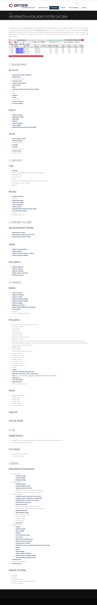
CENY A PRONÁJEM (74, 7)
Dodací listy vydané (17, 202)
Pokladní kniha (16, 559)
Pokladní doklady (21, 480)
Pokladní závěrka (21, 484)
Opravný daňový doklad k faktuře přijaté (24, 127)
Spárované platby (17, 303)
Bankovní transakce (18, 295)
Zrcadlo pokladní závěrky (23, 486)
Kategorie (15, 95)
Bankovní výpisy (17, 293)
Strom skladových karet (23, 535)
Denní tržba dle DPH (21, 504)
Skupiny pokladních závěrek (24, 488)
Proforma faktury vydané (19, 211)
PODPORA (63, 7)
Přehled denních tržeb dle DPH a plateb (27, 500)
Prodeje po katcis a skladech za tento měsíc (28, 496)
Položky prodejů (20, 478)
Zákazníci (15, 170)
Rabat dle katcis (16, 382)
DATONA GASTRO (43, 7)
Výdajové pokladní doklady (20, 301)
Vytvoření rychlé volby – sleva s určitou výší (25, 373)
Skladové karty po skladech (24, 541)
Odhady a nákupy (17, 115)
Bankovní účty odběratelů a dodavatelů (23, 307)
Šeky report (19, 523)
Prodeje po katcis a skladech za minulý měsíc (29, 498)
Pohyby (18, 527)
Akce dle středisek (17, 380)
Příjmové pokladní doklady (20, 299)
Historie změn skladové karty (24, 539)
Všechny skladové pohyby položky (26, 557)
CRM (11, 165)
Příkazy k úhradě (17, 297)
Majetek (13, 412)
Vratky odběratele (17, 204)
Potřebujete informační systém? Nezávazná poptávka (26, 56)
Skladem (18, 533)
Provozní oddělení (17, 103)
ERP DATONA (54, 7)
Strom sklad (19, 537)
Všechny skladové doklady (23, 553)
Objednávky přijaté (17, 200)
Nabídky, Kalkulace (17, 196)
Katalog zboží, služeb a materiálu (21, 75)
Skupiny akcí (16, 378)
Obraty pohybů (20, 551)
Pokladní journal (17, 563)
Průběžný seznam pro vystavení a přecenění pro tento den (33, 545)
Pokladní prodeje (20, 476)
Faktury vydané (16, 206)
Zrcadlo (18, 547)
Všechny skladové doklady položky (26, 555)
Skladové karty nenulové (23, 543)
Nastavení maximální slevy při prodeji (23, 371)
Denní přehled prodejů (22, 512)
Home (10, 13)
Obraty (18, 549)
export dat (39, 30)
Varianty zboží (16, 85)
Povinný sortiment (17, 101)
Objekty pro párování (18, 305)
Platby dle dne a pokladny (23, 502)
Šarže (13, 87)
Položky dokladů (20, 529)
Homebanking (16, 309)
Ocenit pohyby (20, 531)
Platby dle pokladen (21, 510)
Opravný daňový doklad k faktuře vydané (24, 208)
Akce (13, 375)
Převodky (15, 145)
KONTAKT (84, 7)
